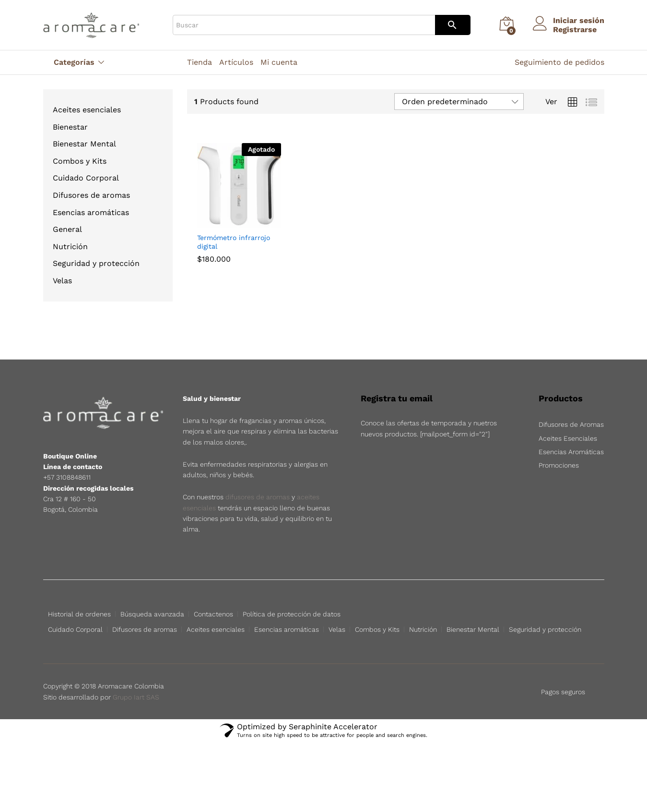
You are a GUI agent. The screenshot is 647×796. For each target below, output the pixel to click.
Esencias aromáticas (91, 212)
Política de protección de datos (292, 614)
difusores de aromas (257, 497)
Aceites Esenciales (568, 438)
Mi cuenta (278, 62)
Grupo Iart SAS (136, 697)
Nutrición (70, 246)
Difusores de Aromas (571, 424)
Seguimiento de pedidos (559, 62)
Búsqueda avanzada (152, 614)
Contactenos (213, 614)
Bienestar (70, 127)
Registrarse (575, 29)
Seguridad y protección (96, 263)
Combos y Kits (79, 161)
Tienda (199, 62)
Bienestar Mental (84, 143)
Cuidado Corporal (86, 177)
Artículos (236, 62)
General (67, 229)
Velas (62, 280)
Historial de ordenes (79, 614)
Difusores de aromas (91, 195)
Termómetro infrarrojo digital (233, 242)
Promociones (559, 465)
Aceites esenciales (87, 109)
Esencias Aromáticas (571, 452)
